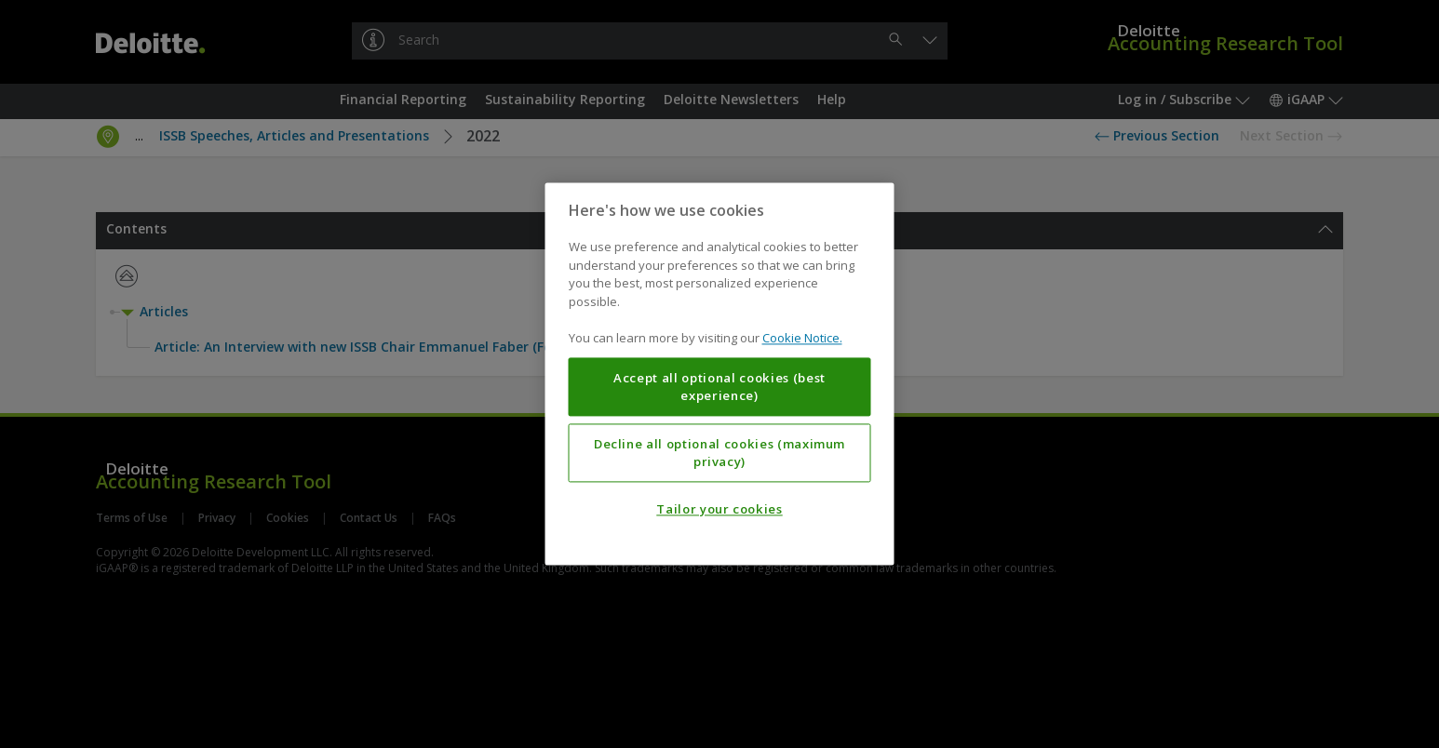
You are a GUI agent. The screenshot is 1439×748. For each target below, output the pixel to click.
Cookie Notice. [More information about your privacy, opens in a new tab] (802, 338)
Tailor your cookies (719, 509)
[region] (719, 373)
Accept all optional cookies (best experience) (719, 387)
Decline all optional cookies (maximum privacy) (719, 453)
